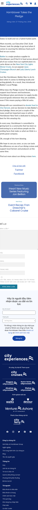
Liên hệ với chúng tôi (9, 468)
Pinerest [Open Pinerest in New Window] (25, 432)
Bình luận (4, 228)
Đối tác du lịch (7, 481)
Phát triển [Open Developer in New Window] (5, 505)
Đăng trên (19, 22)
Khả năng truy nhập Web (10, 502)
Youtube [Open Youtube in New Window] (31, 432)
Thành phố (5, 317)
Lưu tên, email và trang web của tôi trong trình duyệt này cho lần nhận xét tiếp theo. (18, 281)
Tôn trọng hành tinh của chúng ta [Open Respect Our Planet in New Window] (13, 451)
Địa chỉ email (6, 309)
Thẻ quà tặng (6, 499)
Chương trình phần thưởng (11, 478)
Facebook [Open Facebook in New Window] (7, 432)
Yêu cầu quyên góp (8, 457)
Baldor (2, 56)
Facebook (19, 173)
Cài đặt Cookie (7, 508)
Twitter (19, 169)
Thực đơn (2, 3)
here (34, 156)
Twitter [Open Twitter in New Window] (19, 432)
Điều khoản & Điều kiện (10, 489)
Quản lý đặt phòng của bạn (11, 475)
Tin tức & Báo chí (8, 472)
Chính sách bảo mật (22, 333)
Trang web (4, 269)
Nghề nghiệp (6, 447)
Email (2, 261)
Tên (1, 253)
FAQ (3, 465)
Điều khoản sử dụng (9, 493)
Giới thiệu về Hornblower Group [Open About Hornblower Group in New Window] (12, 444)
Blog (4, 454)
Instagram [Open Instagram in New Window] (13, 432)
